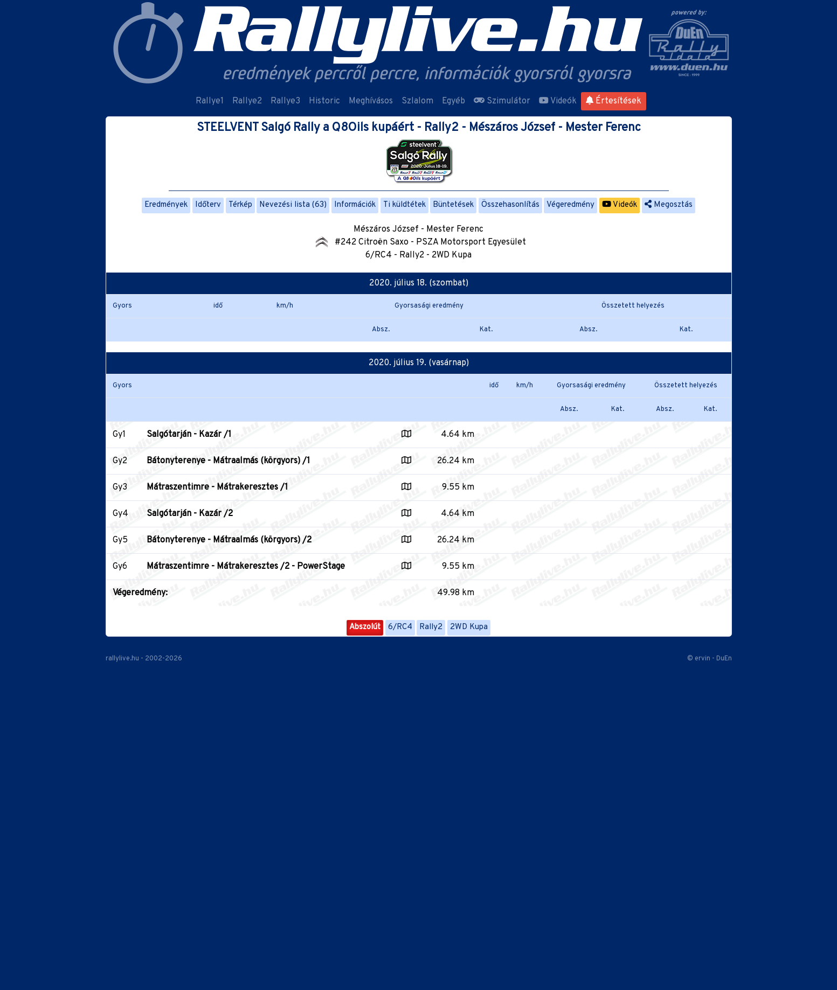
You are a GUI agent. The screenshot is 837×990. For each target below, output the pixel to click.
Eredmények (166, 205)
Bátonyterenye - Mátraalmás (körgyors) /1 (228, 461)
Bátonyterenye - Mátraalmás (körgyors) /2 (229, 540)
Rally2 (430, 627)
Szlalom (417, 101)
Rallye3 (285, 101)
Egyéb (453, 101)
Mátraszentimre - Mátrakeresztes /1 (217, 487)
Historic (324, 101)
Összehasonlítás (510, 205)
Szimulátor (502, 101)
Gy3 (120, 487)
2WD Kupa (469, 627)
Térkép (240, 205)
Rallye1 (210, 101)
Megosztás (669, 205)
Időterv (208, 205)
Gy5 (120, 540)
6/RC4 (400, 627)
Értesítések (613, 101)
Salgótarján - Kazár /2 (190, 513)
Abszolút (365, 627)
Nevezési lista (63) (293, 205)
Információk (355, 205)
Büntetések (453, 205)
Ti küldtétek (404, 205)
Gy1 (119, 434)
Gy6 (120, 566)
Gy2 (120, 461)
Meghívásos (371, 101)
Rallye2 (247, 101)
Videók (558, 101)
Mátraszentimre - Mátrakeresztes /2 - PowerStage (246, 566)
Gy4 (120, 513)
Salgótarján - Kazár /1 (189, 434)
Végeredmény (570, 205)
